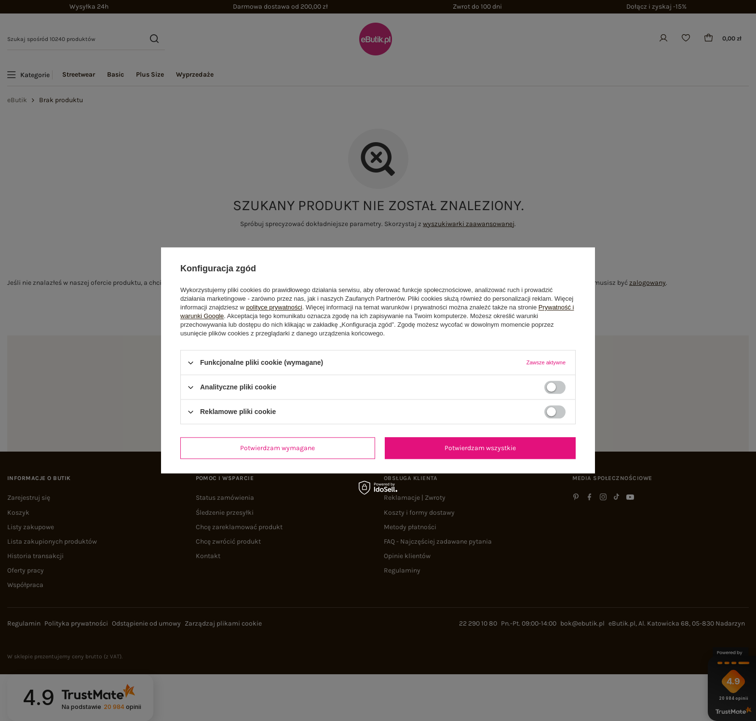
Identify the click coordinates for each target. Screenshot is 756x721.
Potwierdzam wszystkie (480, 448)
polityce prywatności (274, 307)
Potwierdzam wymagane (277, 448)
